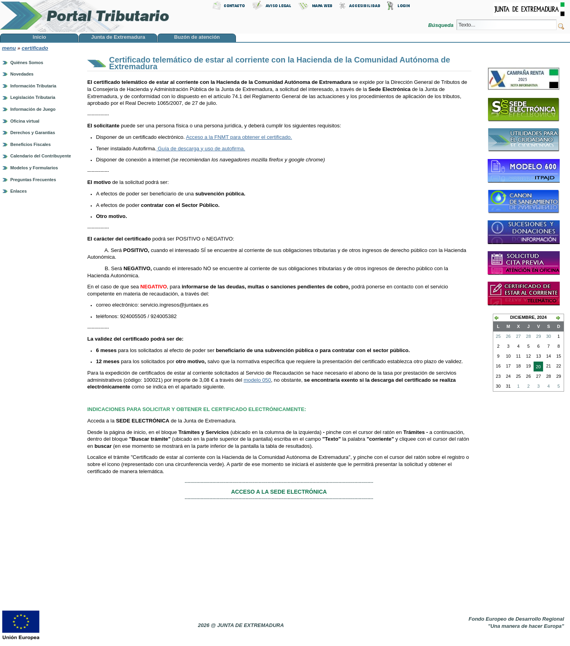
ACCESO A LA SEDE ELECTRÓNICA (279, 492)
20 (537, 367)
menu (9, 48)
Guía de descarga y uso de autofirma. (200, 149)
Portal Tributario (84, 16)
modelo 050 (257, 380)
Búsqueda (441, 25)
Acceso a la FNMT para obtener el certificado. (239, 137)
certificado (35, 48)
